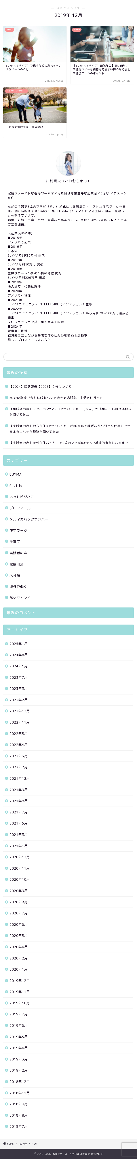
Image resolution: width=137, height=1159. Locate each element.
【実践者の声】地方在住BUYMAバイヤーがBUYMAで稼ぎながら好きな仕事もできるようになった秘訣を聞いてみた (70, 429)
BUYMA (16, 474)
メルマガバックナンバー (29, 519)
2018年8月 (19, 1115)
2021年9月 (19, 789)
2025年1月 (19, 643)
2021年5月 (19, 823)
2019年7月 (19, 1014)
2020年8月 (19, 902)
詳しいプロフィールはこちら (29, 340)
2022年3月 (19, 756)
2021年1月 (19, 846)
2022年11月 (20, 722)
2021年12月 (20, 778)
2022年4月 (19, 744)
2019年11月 (20, 991)
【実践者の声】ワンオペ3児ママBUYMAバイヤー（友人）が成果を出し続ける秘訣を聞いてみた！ (71, 412)
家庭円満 (17, 564)
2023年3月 (19, 688)
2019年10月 (20, 1003)
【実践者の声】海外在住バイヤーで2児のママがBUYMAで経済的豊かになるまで (69, 443)
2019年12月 (20, 980)
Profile (16, 485)
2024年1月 (19, 666)
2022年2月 (19, 767)
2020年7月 (19, 913)
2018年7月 (19, 1126)
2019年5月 (19, 1036)
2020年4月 (19, 947)
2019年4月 (19, 1048)
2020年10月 (20, 879)
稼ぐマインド (20, 597)
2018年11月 (20, 1093)
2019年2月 (19, 1070)
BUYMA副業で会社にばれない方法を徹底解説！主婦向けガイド (56, 398)
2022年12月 (20, 711)
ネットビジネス (22, 496)
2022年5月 (19, 733)
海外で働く (18, 586)
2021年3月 (19, 834)
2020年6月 (19, 924)
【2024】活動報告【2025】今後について (41, 386)
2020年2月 (19, 958)
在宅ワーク (18, 530)
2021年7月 (19, 812)
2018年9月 (19, 1104)
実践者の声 (18, 553)
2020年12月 (20, 857)
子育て (15, 541)
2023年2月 (19, 700)
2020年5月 (19, 935)
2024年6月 (19, 655)
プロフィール (20, 508)
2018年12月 (20, 1081)
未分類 (15, 575)
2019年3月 (19, 1059)
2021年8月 (19, 801)
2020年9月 (19, 890)
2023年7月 (19, 677)
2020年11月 (20, 868)
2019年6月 (19, 1025)
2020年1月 (19, 969)
